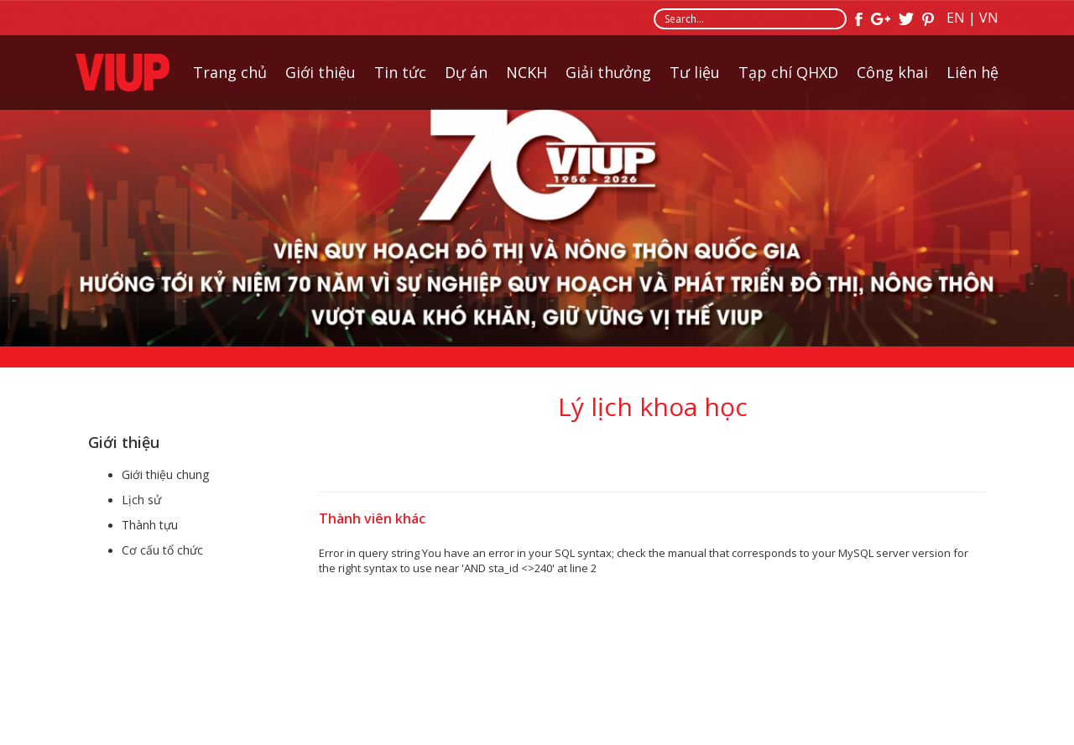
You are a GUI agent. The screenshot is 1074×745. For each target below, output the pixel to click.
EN (955, 17)
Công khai (892, 72)
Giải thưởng (608, 72)
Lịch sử (141, 500)
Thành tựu (150, 525)
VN (988, 17)
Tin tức (400, 72)
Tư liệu (695, 72)
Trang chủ (230, 72)
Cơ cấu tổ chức (162, 550)
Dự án (466, 72)
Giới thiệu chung (165, 474)
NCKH (526, 72)
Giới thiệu (320, 72)
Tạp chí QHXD (788, 72)
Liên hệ (972, 72)
